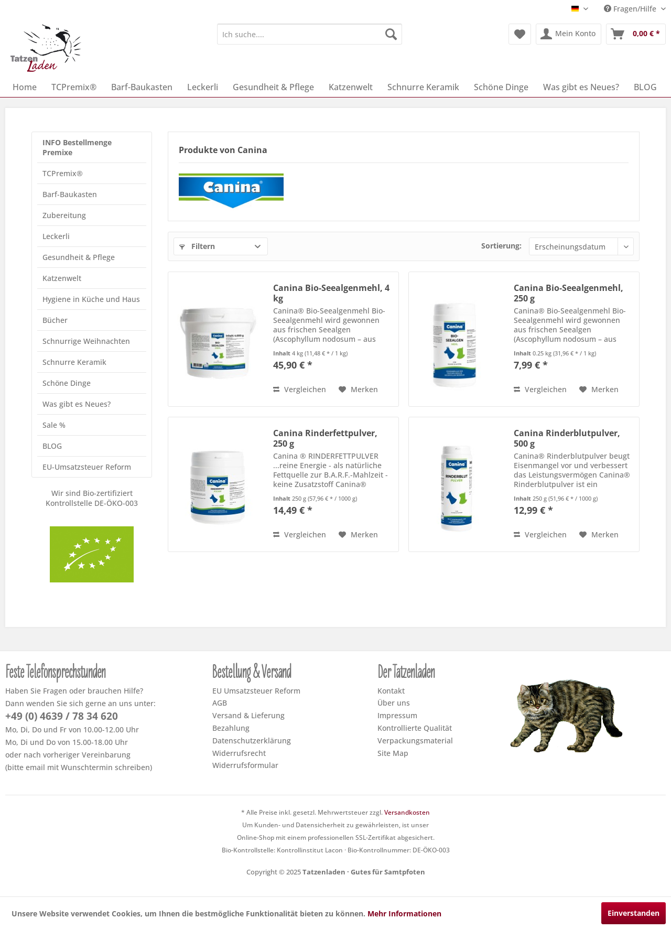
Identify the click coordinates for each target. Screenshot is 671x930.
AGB (219, 703)
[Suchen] (391, 34)
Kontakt (391, 691)
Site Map (392, 753)
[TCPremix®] (74, 87)
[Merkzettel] (519, 34)
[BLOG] (645, 87)
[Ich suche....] (309, 34)
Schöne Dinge (66, 383)
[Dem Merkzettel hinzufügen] (358, 389)
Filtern (197, 246)
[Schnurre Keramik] (423, 87)
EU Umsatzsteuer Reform (256, 691)
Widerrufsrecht (239, 753)
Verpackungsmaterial (415, 740)
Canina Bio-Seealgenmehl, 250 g (568, 293)
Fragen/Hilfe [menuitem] (631, 9)
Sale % (54, 425)
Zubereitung (64, 215)
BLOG (52, 446)
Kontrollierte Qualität (414, 728)
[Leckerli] (202, 87)
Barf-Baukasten (69, 194)
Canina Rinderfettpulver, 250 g (325, 438)
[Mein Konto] (568, 34)
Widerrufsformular (245, 765)
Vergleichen (299, 389)
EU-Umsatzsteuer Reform (86, 467)
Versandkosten (407, 812)
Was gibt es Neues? (76, 404)
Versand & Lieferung (248, 715)
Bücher (55, 320)
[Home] (24, 87)
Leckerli (56, 236)
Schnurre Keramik (74, 362)
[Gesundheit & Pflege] (273, 87)
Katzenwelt (61, 278)
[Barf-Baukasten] (142, 87)
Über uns (393, 703)
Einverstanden (633, 913)
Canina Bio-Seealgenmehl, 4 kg (331, 293)
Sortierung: (501, 246)
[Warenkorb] (636, 34)
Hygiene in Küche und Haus (91, 299)
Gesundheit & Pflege (78, 257)
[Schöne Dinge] (501, 87)
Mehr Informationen (404, 913)
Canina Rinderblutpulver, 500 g (567, 438)
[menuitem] (309, 34)
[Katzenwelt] (350, 87)
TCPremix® (62, 173)
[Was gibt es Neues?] (581, 87)
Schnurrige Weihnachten (86, 341)
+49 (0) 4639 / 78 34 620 (61, 716)
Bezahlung (231, 728)
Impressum (397, 715)
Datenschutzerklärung (251, 740)
